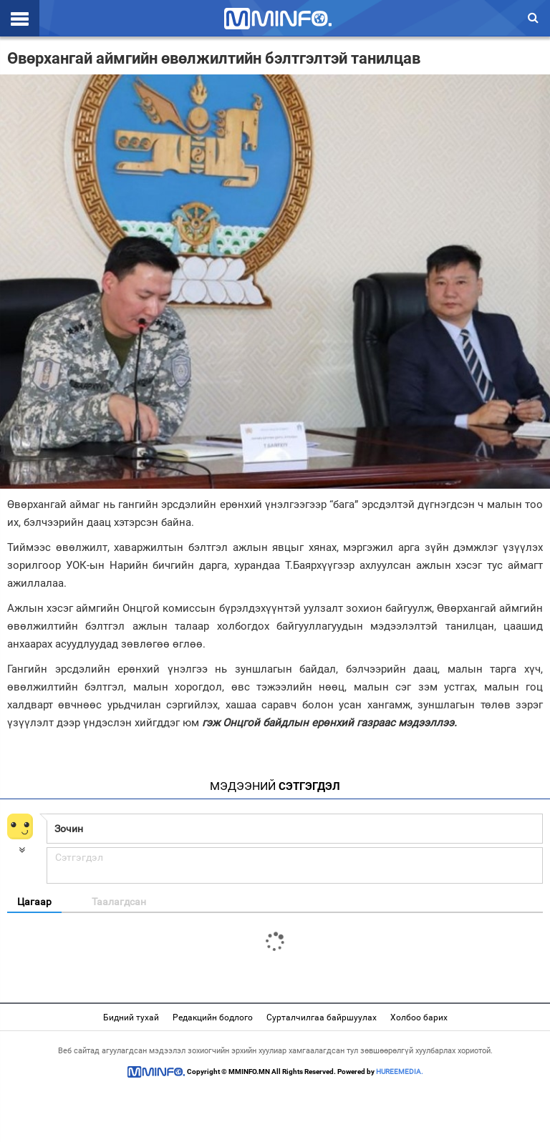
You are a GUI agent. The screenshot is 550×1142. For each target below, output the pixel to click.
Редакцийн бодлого (213, 1017)
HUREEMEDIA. (399, 1071)
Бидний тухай (131, 1017)
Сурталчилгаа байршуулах (321, 1017)
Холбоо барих (419, 1017)
